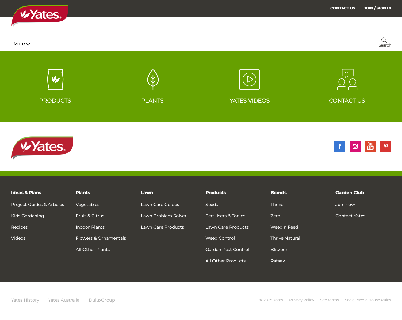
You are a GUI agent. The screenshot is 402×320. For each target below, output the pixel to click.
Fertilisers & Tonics (225, 216)
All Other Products (225, 261)
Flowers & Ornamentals (101, 238)
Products (215, 192)
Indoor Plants (90, 227)
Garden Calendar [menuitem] (263, 44)
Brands (278, 192)
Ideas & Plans (26, 192)
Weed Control (220, 238)
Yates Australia (63, 300)
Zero (275, 216)
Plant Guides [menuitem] (129, 44)
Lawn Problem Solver (163, 216)
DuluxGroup (102, 300)
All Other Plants (93, 249)
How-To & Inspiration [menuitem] (38, 44)
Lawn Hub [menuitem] (170, 44)
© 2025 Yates (271, 300)
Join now (345, 204)
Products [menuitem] (88, 44)
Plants (83, 192)
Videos (18, 238)
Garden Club (349, 192)
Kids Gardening (27, 216)
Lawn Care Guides (160, 204)
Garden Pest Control (227, 249)
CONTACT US (342, 8)
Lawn (147, 192)
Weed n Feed (284, 227)
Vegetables (87, 204)
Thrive (276, 204)
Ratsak (277, 261)
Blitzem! (279, 249)
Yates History (25, 300)
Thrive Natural (285, 238)
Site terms (329, 300)
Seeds (211, 204)
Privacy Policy (301, 300)
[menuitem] (377, 8)
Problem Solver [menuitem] (215, 44)
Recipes (19, 227)
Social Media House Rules (368, 300)
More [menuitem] (295, 44)
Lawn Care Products (162, 227)
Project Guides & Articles (37, 204)
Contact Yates (350, 216)
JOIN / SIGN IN (377, 8)
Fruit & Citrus (90, 216)
